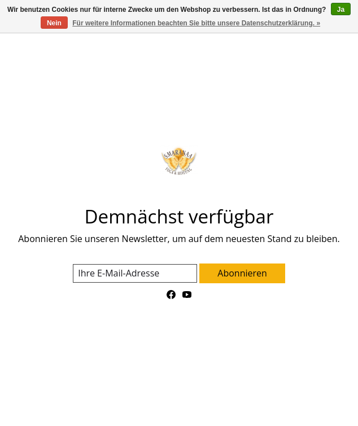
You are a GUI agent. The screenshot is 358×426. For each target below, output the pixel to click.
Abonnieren (242, 273)
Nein (54, 23)
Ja (340, 10)
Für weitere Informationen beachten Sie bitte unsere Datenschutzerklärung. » (196, 23)
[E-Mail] (135, 273)
